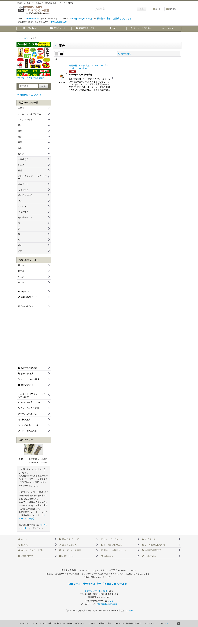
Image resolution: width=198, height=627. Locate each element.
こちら (110, 600)
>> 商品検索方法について (29, 95)
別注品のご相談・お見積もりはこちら (114, 18)
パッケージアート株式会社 (94, 590)
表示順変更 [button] (124, 54)
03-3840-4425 (32, 18)
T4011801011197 (59, 22)
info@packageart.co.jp (81, 18)
